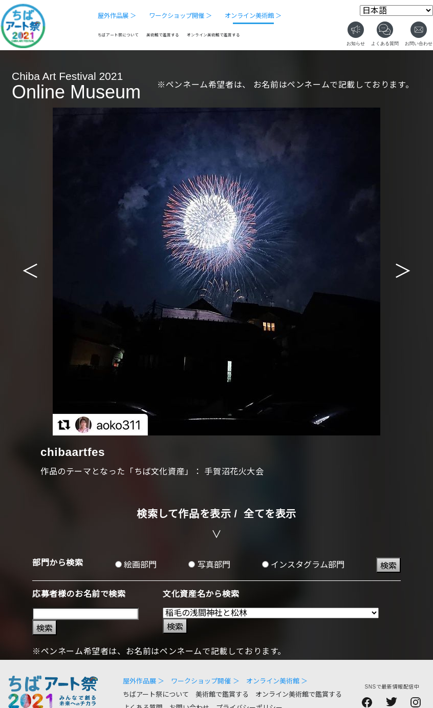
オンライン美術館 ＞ (253, 15)
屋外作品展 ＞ (117, 15)
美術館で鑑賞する (162, 35)
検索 (388, 565)
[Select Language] (396, 10)
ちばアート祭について (118, 35)
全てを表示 (270, 513)
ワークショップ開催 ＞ (180, 15)
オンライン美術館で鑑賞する (213, 35)
